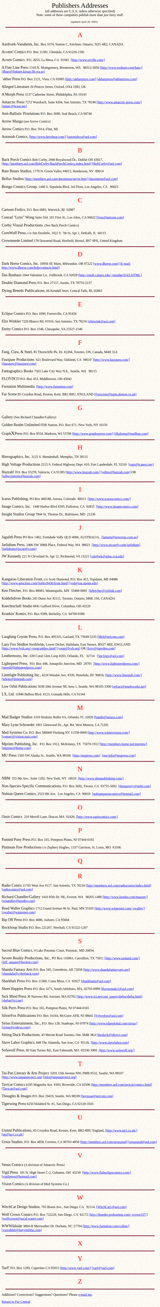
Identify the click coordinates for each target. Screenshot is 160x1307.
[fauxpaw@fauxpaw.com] (19, 363)
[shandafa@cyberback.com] (20, 973)
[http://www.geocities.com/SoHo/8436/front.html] (35, 583)
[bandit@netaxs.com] (108, 717)
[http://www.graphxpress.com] (92, 433)
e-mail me (85, 1294)
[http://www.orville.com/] (88, 60)
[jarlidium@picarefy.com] (19, 549)
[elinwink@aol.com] (101, 321)
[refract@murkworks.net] (129, 686)
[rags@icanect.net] (141, 464)
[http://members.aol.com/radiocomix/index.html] (118, 885)
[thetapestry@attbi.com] (134, 786)
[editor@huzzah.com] (115, 472)
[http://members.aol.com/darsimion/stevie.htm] (56, 179)
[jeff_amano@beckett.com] (20, 962)
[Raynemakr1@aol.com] (117, 989)
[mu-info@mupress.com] (119, 755)
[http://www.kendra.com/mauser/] (125, 897)
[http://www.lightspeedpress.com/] (117, 663)
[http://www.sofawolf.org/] (116, 1050)
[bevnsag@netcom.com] (97, 1096)
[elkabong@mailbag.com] (131, 433)
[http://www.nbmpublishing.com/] (101, 778)
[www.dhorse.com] (106, 263)
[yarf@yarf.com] (103, 1268)
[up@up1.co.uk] (13, 1134)
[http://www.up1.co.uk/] (121, 1130)
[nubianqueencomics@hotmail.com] (116, 794)
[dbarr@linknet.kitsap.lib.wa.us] (23, 71)
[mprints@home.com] (16, 748)
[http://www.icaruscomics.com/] (109, 499)
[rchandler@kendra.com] (18, 901)
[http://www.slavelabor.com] (110, 1042)
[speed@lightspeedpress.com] (22, 667)
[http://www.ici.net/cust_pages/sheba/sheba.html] (109, 996)
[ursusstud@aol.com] (142, 1142)
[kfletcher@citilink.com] (105, 590)
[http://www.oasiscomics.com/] (97, 816)
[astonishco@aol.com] (82, 137)
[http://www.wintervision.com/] (109, 732)
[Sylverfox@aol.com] (108, 1015)
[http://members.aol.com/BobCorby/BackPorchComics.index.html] (46, 163)
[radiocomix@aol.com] (17, 889)
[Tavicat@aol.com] (14, 1088)
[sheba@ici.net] (12, 1000)
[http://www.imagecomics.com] (117, 506)
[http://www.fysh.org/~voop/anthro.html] (29, 648)
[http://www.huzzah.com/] (82, 472)
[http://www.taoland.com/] (122, 958)
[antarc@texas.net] (14, 106)
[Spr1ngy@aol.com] (110, 656)
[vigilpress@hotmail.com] (19, 1176)
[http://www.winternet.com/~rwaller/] (119, 908)
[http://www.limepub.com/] (123, 675)
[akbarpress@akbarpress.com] (117, 79)
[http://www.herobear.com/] (47, 137)
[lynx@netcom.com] (110, 217)
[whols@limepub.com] (17, 679)
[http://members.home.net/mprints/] (123, 744)
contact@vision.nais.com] (20, 736)
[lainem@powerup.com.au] (119, 537)
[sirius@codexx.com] (16, 1027)
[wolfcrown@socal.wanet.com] (23, 1218)
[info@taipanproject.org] (59, 1077)
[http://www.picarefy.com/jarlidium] (116, 545)
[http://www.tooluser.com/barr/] (121, 67)
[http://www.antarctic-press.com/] (119, 102)
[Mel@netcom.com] (110, 637)
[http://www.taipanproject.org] (22, 1077)
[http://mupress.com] (86, 755)
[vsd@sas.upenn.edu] (83, 583)
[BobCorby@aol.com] (107, 163)
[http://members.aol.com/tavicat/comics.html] (121, 1084)
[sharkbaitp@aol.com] (96, 981)
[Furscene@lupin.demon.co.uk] (115, 394)
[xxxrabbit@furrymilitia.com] (22, 1230)
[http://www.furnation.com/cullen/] (105, 1226)
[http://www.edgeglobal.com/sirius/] (113, 1023)
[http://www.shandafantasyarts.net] (106, 969)
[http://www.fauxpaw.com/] (111, 359)
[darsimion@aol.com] (103, 179)
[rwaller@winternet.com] (19, 912)
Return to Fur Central (16, 1301)
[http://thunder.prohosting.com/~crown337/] (118, 1214)
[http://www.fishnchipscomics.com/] (106, 1172)
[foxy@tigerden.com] (100, 648)
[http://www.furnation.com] (54, 386)
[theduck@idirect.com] (112, 1035)
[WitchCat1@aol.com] (111, 1207)
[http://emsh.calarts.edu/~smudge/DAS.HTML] (110, 275)
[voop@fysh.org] (68, 648)
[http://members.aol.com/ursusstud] (104, 1142)
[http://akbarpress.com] (80, 79)
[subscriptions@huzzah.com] (21, 476)
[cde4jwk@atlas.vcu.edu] (107, 556)
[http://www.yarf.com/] (75, 1268)
